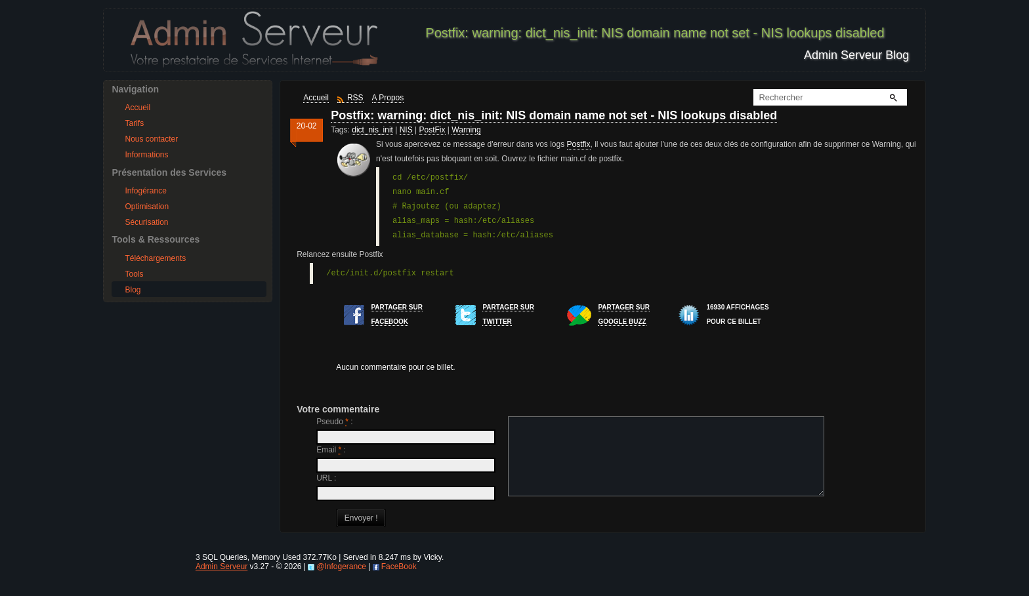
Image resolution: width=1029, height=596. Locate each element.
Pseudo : (334, 421)
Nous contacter (151, 139)
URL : (326, 478)
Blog (132, 289)
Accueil (137, 107)
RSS (355, 97)
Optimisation (147, 206)
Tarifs (134, 123)
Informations (146, 154)
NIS (406, 129)
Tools (134, 274)
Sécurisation (146, 222)
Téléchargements (155, 258)
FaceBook (399, 582)
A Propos (388, 97)
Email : (331, 449)
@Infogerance (341, 582)
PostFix (432, 129)
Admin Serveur (221, 582)
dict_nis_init (372, 129)
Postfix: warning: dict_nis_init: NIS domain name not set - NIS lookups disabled (554, 115)
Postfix (579, 144)
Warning (466, 129)
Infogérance (145, 190)
